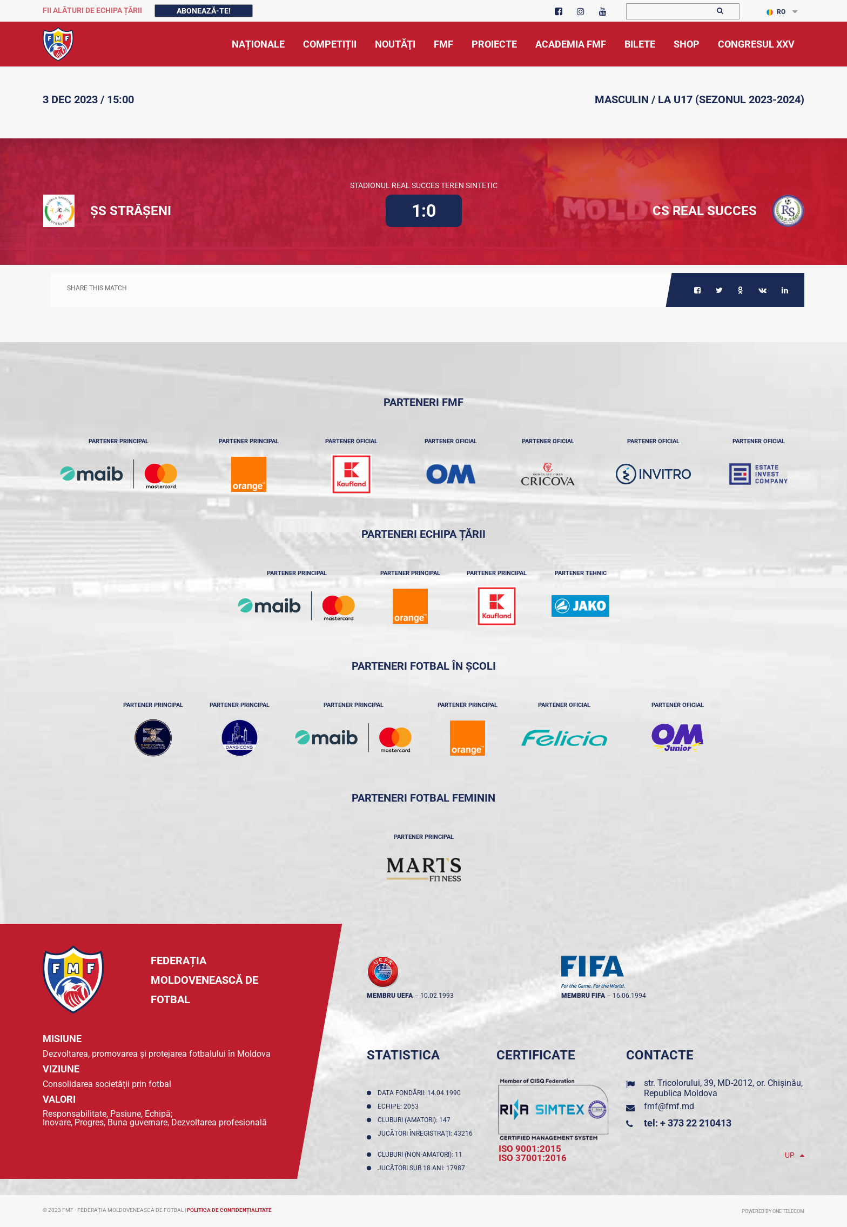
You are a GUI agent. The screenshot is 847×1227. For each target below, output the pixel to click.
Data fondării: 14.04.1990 (421, 1093)
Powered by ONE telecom (773, 1211)
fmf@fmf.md (669, 1106)
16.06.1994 (629, 995)
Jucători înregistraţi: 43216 (425, 1137)
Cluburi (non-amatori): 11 (422, 1154)
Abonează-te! (204, 10)
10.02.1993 (437, 995)
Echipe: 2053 (400, 1106)
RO (776, 12)
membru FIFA (583, 995)
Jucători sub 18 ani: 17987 (423, 1168)
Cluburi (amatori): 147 (416, 1120)
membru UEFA (390, 995)
